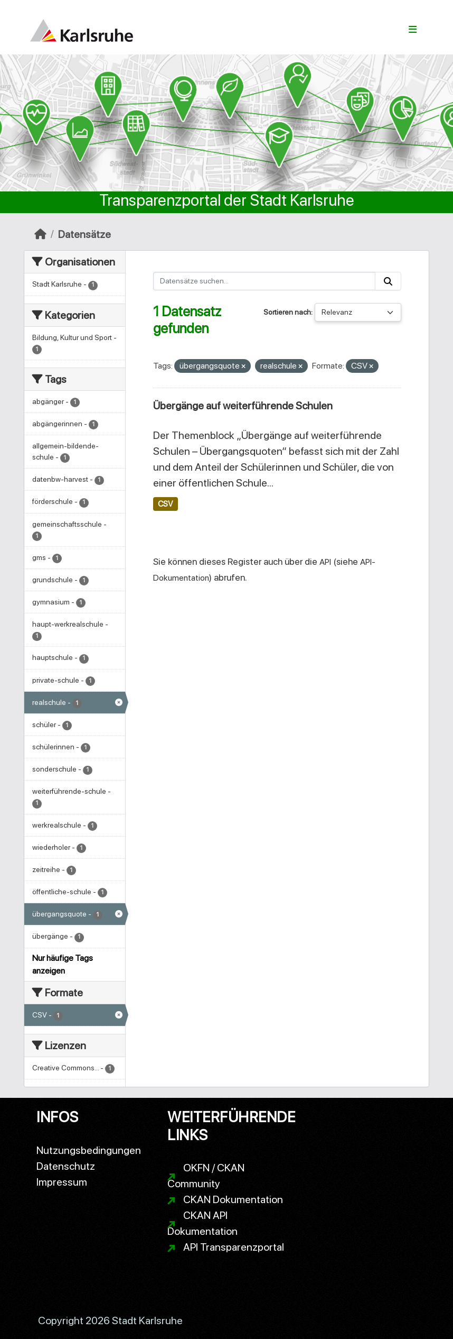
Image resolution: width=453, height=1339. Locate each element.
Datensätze (84, 234)
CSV (165, 504)
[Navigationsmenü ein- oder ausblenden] (412, 29)
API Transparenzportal (233, 1247)
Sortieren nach (287, 312)
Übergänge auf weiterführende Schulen (243, 405)
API (325, 562)
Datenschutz (65, 1166)
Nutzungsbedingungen (88, 1150)
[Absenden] (388, 281)
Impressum (61, 1182)
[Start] (40, 234)
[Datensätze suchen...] (264, 281)
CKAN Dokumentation (233, 1199)
